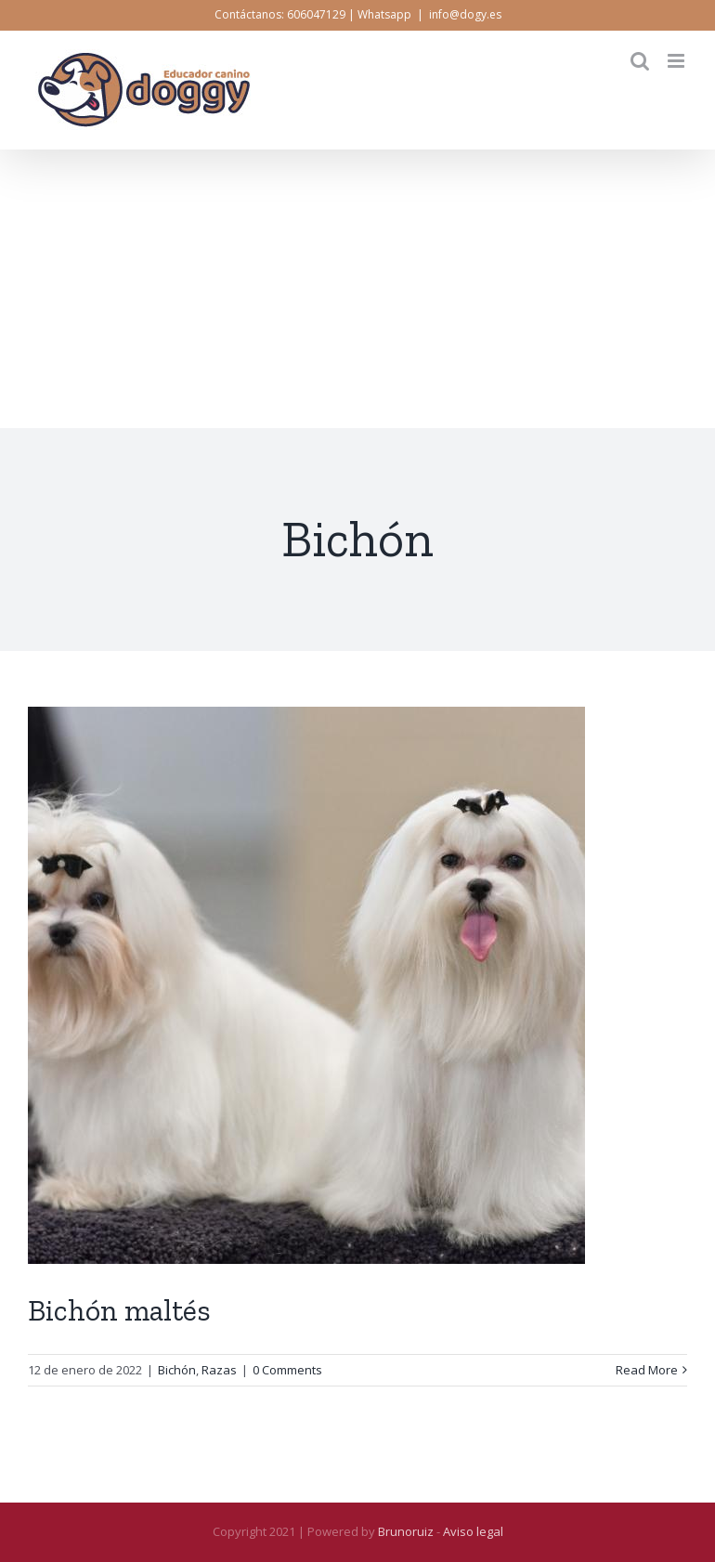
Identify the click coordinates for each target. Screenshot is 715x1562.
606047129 (316, 14)
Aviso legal (473, 1531)
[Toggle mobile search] (639, 61)
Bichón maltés (119, 1310)
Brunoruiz (406, 1531)
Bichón (177, 1369)
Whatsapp (384, 14)
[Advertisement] (357, 289)
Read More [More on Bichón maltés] (647, 1369)
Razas (219, 1369)
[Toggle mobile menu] (677, 61)
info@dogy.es (465, 14)
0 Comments (287, 1369)
